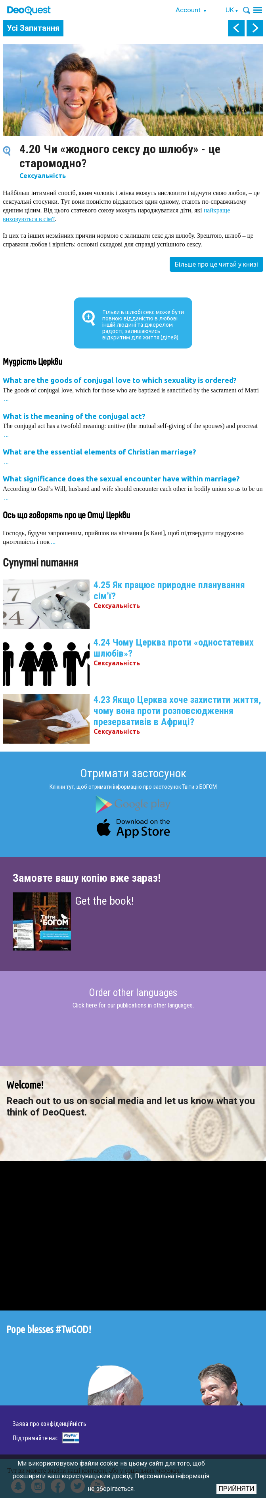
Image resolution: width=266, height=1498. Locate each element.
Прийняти (237, 1488)
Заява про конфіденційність (49, 1423)
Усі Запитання (33, 28)
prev (236, 28)
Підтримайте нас (35, 1437)
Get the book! (104, 900)
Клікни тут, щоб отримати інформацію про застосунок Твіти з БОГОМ (133, 786)
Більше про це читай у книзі (216, 264)
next (255, 28)
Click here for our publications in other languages (133, 1005)
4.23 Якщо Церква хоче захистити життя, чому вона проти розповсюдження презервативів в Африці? (177, 710)
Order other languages (133, 993)
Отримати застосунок (133, 773)
